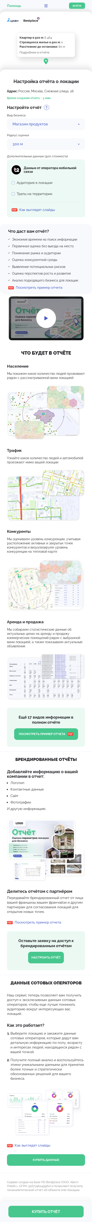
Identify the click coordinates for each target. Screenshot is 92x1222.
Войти (77, 6)
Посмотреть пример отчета (46, 734)
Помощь (14, 6)
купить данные (46, 1160)
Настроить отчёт (46, 957)
